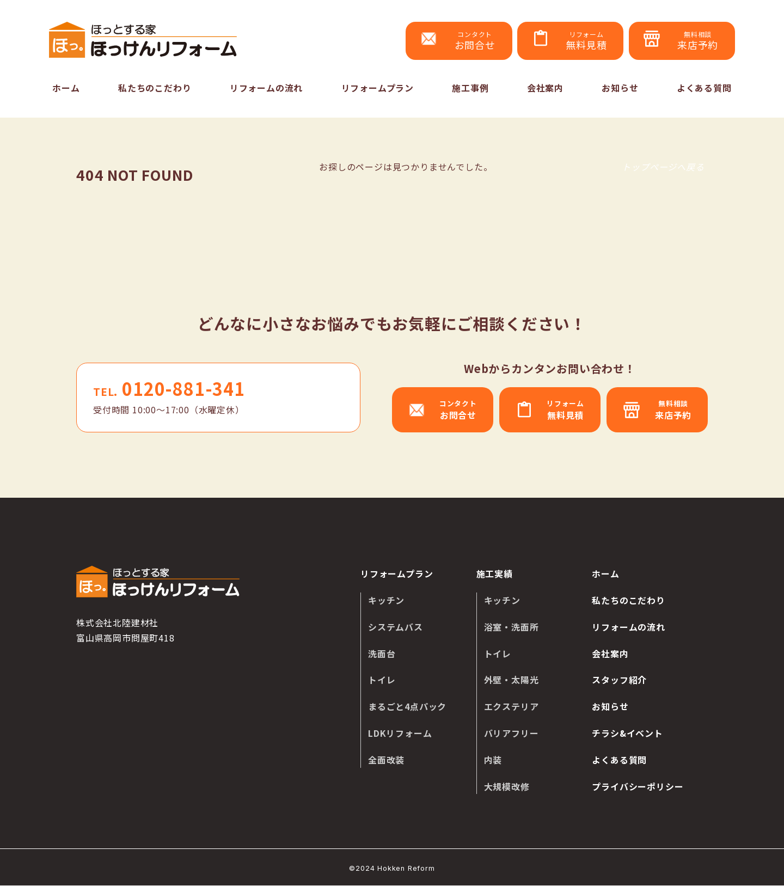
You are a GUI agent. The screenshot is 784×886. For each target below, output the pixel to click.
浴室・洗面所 (511, 626)
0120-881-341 (169, 388)
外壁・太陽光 (511, 680)
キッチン (386, 600)
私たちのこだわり (154, 87)
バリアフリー (511, 733)
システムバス (395, 626)
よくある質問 (704, 87)
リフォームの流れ (266, 87)
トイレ (381, 680)
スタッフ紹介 (619, 680)
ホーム (65, 87)
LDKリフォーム (400, 733)
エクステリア (511, 706)
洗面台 (381, 653)
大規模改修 (507, 786)
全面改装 (386, 759)
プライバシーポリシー (637, 786)
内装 (493, 759)
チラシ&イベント (627, 733)
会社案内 (545, 87)
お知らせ (620, 87)
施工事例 (470, 87)
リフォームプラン (377, 87)
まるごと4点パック (407, 706)
